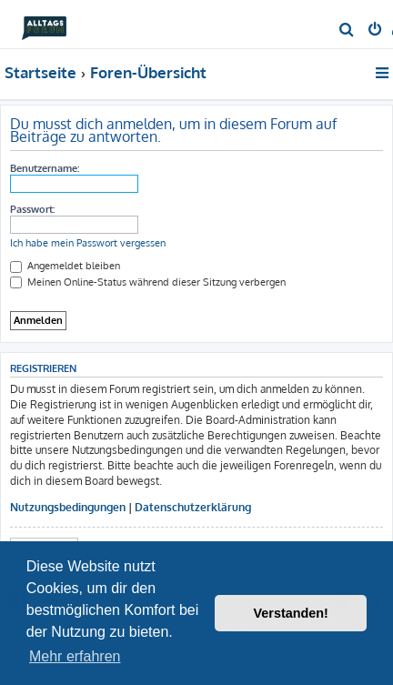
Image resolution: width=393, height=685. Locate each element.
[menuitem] (347, 31)
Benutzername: (44, 168)
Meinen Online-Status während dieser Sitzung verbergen (148, 282)
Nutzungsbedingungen (68, 507)
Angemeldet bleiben (65, 265)
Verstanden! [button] (291, 613)
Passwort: (32, 209)
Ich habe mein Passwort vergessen (88, 243)
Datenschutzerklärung (193, 507)
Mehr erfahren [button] (75, 656)
